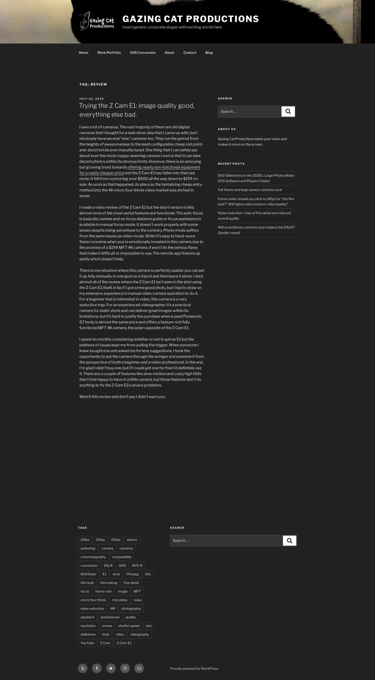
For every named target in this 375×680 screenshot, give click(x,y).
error (116, 574)
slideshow (88, 634)
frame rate (103, 591)
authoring (88, 548)
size (149, 626)
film (148, 574)
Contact (189, 52)
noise (138, 600)
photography (131, 608)
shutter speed (128, 626)
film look (87, 583)
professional (110, 617)
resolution (88, 626)
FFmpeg (132, 574)
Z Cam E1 (124, 643)
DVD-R (137, 565)
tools (105, 634)
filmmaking (108, 583)
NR (112, 608)
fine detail (131, 583)
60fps (116, 540)
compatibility (122, 557)
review (107, 626)
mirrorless (119, 600)
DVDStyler (88, 574)
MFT (137, 591)
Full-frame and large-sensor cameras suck (250, 190)
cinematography (93, 557)
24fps (85, 540)
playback (87, 617)
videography (139, 634)
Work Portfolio (109, 52)
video (120, 634)
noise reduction (92, 608)
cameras (126, 548)
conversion (89, 565)
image (122, 591)
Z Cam (105, 643)
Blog (209, 52)
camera (107, 548)
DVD (122, 565)
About (169, 52)
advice (132, 540)
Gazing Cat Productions (190, 19)
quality (131, 617)
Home (83, 52)
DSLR (108, 565)
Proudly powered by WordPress (194, 668)
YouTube (87, 643)
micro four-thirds (93, 600)
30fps (100, 540)
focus (85, 591)
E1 (104, 574)
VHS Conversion (142, 52)
